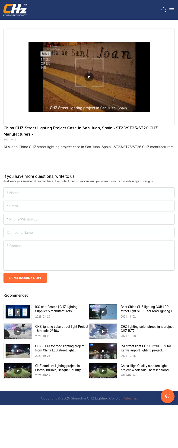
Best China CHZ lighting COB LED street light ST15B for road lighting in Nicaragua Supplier (147, 309)
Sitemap (130, 436)
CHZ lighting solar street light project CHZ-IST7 (147, 347)
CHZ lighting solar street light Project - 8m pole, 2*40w (61, 347)
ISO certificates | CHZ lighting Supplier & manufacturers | (56, 309)
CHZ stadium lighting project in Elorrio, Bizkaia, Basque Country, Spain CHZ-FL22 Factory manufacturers (58, 405)
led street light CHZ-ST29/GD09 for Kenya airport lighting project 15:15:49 (146, 367)
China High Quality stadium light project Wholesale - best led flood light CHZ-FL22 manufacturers (145, 405)
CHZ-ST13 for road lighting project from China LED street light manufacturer (59, 367)
